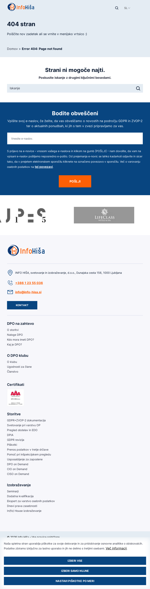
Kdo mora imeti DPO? (20, 339)
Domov (12, 49)
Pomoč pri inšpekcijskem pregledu (29, 454)
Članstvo (12, 371)
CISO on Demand (18, 474)
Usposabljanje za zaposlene (25, 459)
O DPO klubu (17, 355)
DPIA (10, 435)
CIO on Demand (17, 469)
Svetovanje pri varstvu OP (23, 425)
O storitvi (13, 329)
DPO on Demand (17, 464)
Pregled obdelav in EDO (22, 430)
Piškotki (12, 444)
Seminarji (13, 491)
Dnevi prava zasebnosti (22, 506)
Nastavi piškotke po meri (75, 581)
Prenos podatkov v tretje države (27, 449)
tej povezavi (44, 167)
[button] (126, 8)
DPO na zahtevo (20, 324)
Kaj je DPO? (14, 344)
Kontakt (22, 305)
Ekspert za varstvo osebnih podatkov (31, 501)
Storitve (14, 414)
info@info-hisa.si (28, 292)
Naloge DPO (15, 334)
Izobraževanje (19, 485)
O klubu (12, 361)
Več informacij (116, 548)
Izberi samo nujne (75, 570)
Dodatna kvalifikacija (20, 496)
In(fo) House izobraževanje (24, 510)
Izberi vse (75, 560)
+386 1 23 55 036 (29, 283)
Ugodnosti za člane (19, 366)
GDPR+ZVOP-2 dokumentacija (26, 420)
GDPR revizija (15, 439)
